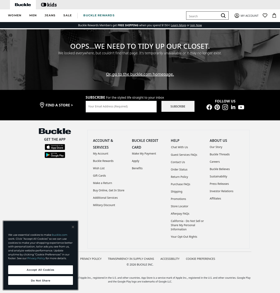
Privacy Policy (36, 258)
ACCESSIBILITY (170, 259)
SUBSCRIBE (178, 106)
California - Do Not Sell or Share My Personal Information (187, 225)
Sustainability (218, 176)
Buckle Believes (220, 169)
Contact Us (178, 162)
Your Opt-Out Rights (184, 236)
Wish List (99, 168)
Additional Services (105, 198)
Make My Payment (144, 153)
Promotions (178, 199)
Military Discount (104, 205)
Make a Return (102, 183)
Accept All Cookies (40, 269)
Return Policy (179, 177)
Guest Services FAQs (184, 155)
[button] (14, 15)
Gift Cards (99, 175)
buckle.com (59, 234)
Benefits (137, 168)
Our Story (216, 147)
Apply (135, 161)
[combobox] (203, 15)
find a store (59, 105)
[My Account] (246, 15)
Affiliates (215, 198)
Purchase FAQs (180, 184)
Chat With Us (179, 147)
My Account (100, 153)
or (180, 25)
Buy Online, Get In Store (109, 190)
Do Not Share (40, 280)
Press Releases (219, 184)
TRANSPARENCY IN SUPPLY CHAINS (131, 259)
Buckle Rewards (103, 161)
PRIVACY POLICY (90, 259)
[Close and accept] (73, 227)
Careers (215, 162)
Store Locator (179, 206)
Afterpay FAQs (180, 213)
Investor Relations (221, 191)
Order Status (179, 169)
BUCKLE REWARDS (99, 15)
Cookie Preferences (200, 259)
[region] (40, 255)
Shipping (176, 191)
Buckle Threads (220, 154)
